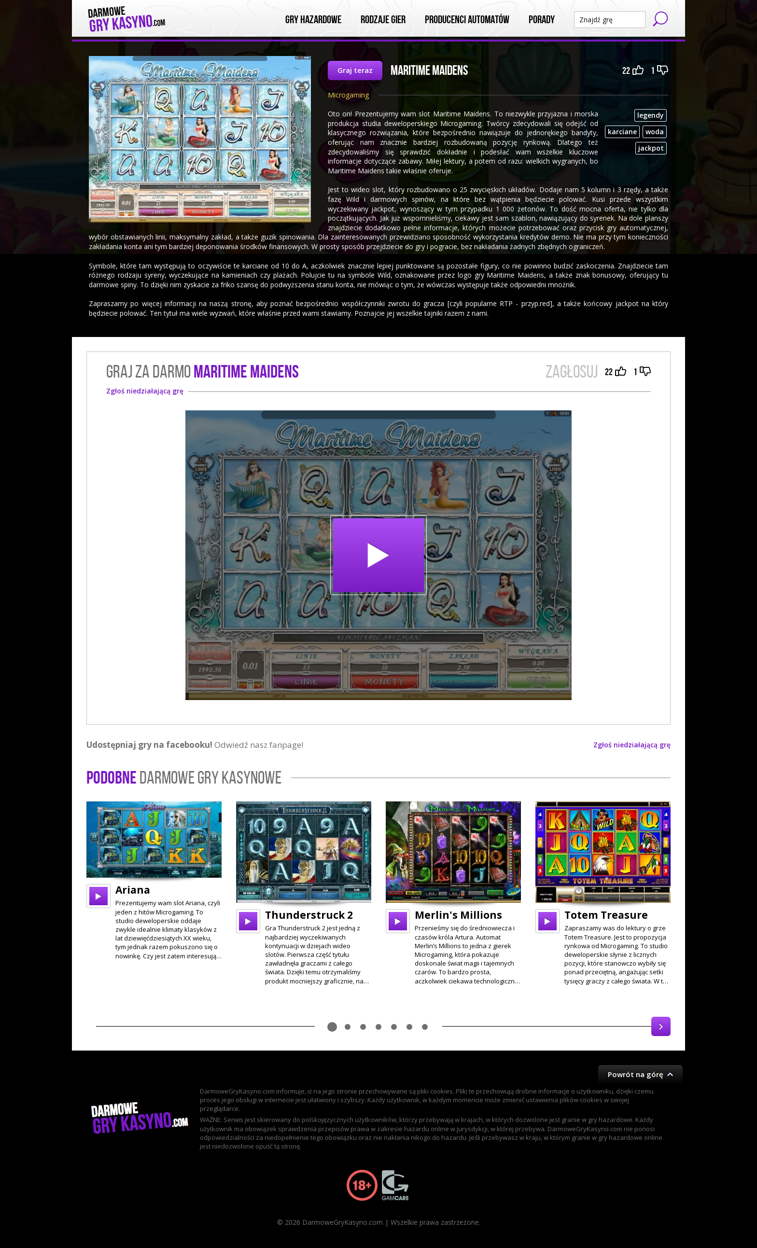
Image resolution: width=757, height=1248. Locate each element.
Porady (542, 20)
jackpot (651, 148)
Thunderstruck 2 (309, 915)
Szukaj (660, 19)
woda (654, 131)
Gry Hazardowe (313, 20)
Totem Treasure (606, 915)
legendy (650, 115)
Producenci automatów (467, 20)
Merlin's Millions (458, 915)
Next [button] (661, 1026)
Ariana (132, 890)
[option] (154, 880)
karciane (622, 131)
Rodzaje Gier (383, 20)
